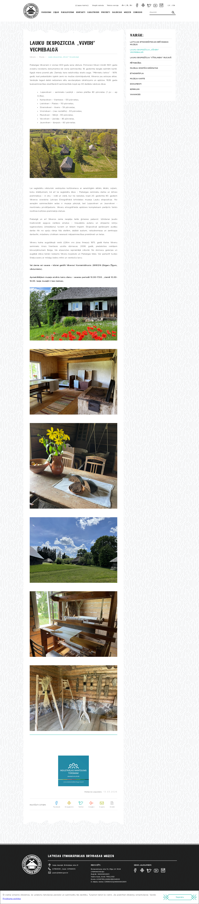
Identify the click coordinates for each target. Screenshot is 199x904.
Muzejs (127, 12)
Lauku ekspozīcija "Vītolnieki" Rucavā (150, 58)
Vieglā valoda (98, 5)
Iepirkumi (135, 89)
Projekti (105, 12)
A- (131, 5)
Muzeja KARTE (137, 79)
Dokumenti (136, 84)
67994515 (71, 869)
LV (169, 5)
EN (173, 5)
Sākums (33, 57)
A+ (123, 5)
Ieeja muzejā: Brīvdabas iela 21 (63, 865)
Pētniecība (135, 63)
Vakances (135, 94)
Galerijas (117, 12)
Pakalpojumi (67, 12)
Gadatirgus (93, 12)
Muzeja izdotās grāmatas (144, 68)
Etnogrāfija (137, 73)
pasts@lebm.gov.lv (58, 873)
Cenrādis (137, 12)
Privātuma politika (12, 899)
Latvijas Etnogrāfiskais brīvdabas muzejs (149, 43)
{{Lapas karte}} (82, 5)
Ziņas (56, 12)
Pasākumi (46, 12)
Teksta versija (113, 5)
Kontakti (80, 12)
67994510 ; (55, 869)
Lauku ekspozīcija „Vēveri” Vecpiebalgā (144, 51)
